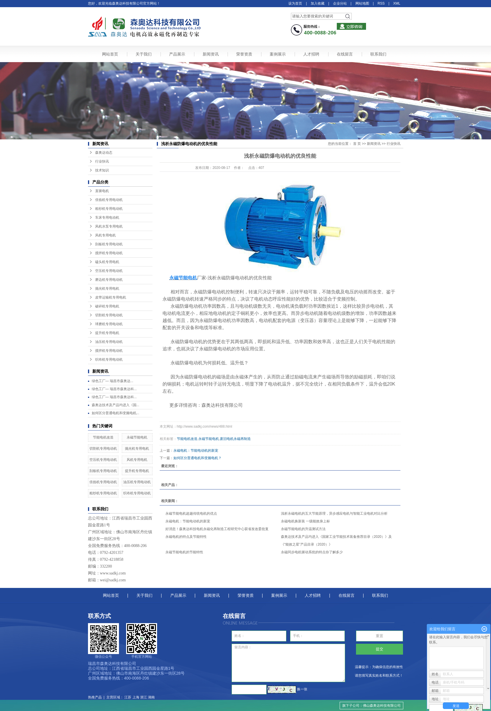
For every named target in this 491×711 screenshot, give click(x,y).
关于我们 (144, 54)
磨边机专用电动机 (109, 280)
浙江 (143, 697)
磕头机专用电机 (107, 262)
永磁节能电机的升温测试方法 (303, 529)
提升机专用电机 (107, 333)
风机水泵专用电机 (109, 226)
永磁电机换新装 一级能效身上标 (305, 521)
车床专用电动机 (107, 218)
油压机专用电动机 (109, 342)
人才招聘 (311, 54)
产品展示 (177, 54)
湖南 (151, 697)
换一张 (302, 689)
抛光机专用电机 (107, 289)
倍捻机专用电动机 (109, 200)
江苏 (127, 697)
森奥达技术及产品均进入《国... (115, 405)
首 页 (357, 144)
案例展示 (278, 54)
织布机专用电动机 (109, 360)
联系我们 (378, 54)
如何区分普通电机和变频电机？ (197, 458)
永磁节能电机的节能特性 (184, 552)
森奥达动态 (103, 153)
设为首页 (295, 3)
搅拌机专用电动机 (109, 253)
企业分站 (340, 3)
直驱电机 (102, 191)
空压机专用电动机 (109, 271)
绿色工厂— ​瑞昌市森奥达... (112, 381)
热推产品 (95, 697)
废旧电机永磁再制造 (235, 439)
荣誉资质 (244, 54)
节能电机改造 (103, 437)
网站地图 (362, 3)
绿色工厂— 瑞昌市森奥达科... (114, 389)
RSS (381, 3)
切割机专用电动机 (109, 315)
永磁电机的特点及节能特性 (186, 537)
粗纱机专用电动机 (109, 209)
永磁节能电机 (137, 437)
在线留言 (345, 54)
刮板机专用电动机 (109, 244)
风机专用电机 (105, 235)
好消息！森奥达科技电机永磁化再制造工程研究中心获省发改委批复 (217, 529)
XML (396, 3)
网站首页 (110, 54)
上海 (135, 697)
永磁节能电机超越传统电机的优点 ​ (191, 513)
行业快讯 (102, 161)
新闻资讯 (211, 54)
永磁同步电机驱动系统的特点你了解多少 (312, 552)
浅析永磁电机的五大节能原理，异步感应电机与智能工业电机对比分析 (334, 513)
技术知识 (102, 170)
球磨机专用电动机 (109, 324)
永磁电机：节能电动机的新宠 (195, 451)
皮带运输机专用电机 (110, 297)
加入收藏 (317, 3)
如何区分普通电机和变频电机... (115, 413)
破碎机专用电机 (107, 306)
